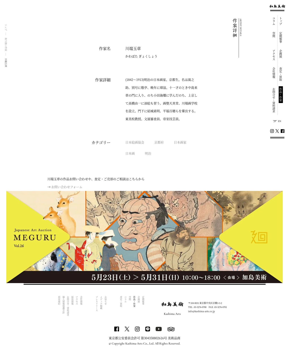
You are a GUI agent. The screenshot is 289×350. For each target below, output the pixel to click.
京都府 (159, 142)
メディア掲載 (101, 302)
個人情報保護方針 (63, 305)
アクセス (274, 55)
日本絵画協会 (134, 142)
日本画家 (180, 142)
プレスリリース (96, 303)
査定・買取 (281, 74)
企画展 (281, 54)
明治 (148, 153)
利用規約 (59, 300)
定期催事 (281, 37)
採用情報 (72, 300)
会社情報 (274, 72)
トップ (281, 21)
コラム (274, 21)
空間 (274, 34)
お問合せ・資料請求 (274, 100)
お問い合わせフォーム (66, 186)
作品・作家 (281, 95)
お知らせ (105, 300)
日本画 (130, 153)
